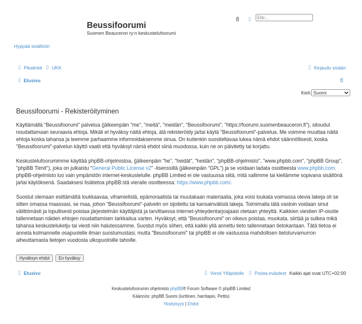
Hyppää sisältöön (32, 46)
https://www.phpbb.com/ (204, 183)
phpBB (176, 288)
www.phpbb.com (316, 168)
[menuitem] (52, 67)
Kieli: (306, 92)
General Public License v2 (121, 168)
